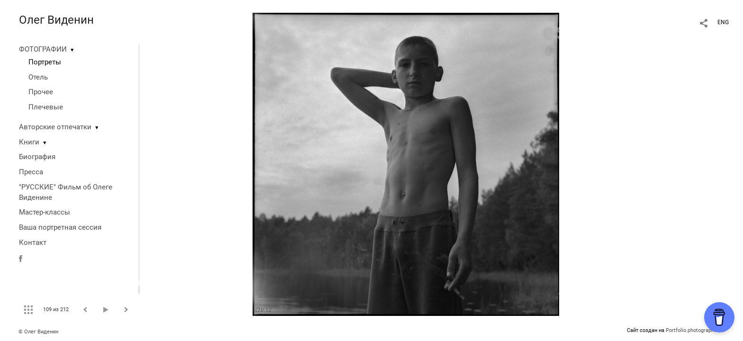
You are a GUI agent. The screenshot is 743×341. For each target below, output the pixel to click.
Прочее (40, 92)
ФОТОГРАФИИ (43, 49)
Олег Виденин (56, 20)
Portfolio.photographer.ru (695, 330)
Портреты (44, 62)
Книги (29, 142)
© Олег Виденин (38, 332)
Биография (37, 157)
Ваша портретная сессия (60, 227)
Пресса (31, 172)
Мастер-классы (44, 212)
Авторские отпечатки (55, 127)
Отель (38, 77)
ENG (723, 22)
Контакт (32, 242)
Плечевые (45, 107)
